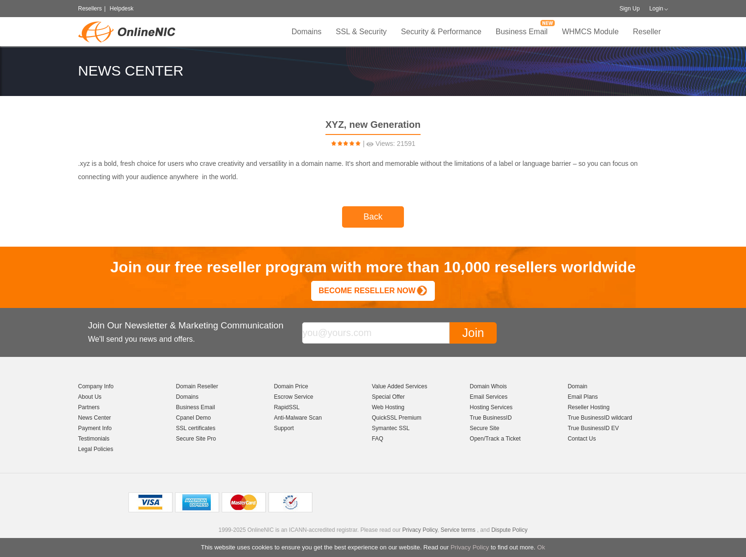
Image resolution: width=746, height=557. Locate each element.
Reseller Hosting (588, 407)
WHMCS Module (590, 32)
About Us (89, 397)
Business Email (522, 32)
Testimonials (93, 438)
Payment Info (95, 428)
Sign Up (629, 8)
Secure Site (484, 428)
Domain (577, 386)
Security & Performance (441, 32)
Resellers (90, 8)
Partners (88, 407)
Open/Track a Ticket (495, 438)
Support (284, 428)
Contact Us (582, 438)
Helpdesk (121, 8)
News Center (94, 417)
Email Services (488, 397)
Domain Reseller (197, 386)
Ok (541, 547)
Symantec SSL (390, 428)
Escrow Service (294, 397)
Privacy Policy (470, 547)
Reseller (647, 32)
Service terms (458, 530)
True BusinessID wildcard (600, 417)
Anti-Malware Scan (298, 417)
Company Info (96, 386)
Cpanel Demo (193, 417)
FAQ (377, 438)
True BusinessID (490, 417)
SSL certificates (196, 428)
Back (373, 216)
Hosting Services (491, 407)
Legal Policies (95, 449)
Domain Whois (488, 386)
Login (656, 8)
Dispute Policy (509, 530)
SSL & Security (361, 32)
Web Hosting (388, 407)
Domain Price (291, 386)
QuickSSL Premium (396, 417)
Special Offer (388, 397)
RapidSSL (287, 407)
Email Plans (583, 397)
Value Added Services (399, 386)
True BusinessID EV (593, 428)
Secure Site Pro (196, 438)
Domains (307, 32)
